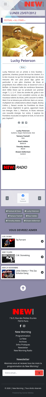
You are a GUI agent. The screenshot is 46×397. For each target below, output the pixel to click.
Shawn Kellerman (32, 220)
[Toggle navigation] (5, 4)
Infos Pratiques (23, 344)
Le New (23, 338)
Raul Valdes (31, 216)
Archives (23, 341)
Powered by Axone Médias (22, 393)
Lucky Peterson (32, 211)
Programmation (23, 335)
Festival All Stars (13, 211)
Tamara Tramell (15, 216)
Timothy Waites (13, 220)
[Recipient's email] (19, 372)
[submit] (39, 372)
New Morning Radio (23, 350)
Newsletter (23, 347)
